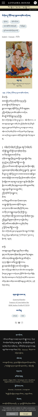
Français (11, 37)
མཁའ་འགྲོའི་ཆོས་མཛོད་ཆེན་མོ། (10, 26)
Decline (12, 414)
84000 (5, 380)
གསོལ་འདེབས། (15, 21)
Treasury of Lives (28, 382)
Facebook (18, 390)
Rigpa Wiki (12, 380)
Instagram (26, 390)
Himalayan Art (22, 380)
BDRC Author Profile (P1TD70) (19, 305)
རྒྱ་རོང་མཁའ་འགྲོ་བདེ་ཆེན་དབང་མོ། (11, 30)
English (4, 37)
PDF (22, 316)
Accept (25, 414)
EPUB (15, 316)
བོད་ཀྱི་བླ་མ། (22, 26)
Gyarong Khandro (19, 300)
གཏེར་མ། (5, 21)
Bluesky (10, 390)
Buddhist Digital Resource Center (19, 381)
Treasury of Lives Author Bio (19, 302)
